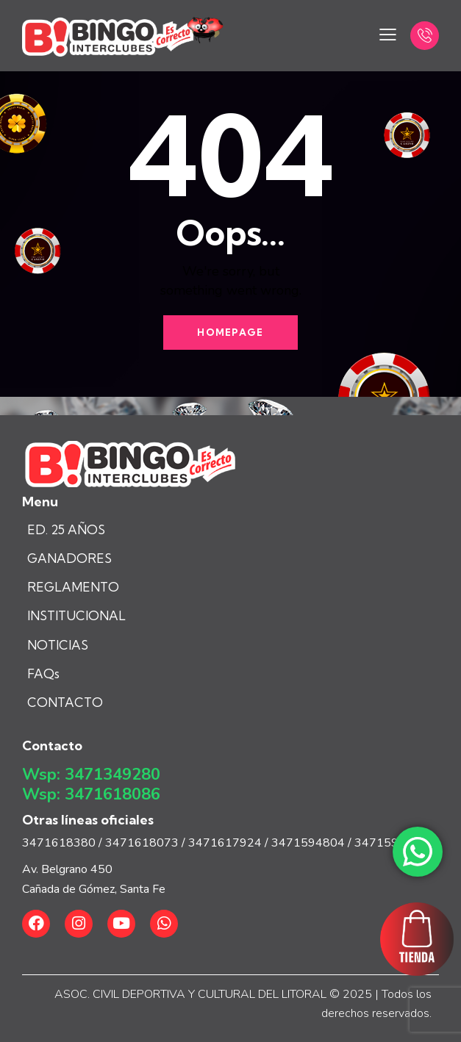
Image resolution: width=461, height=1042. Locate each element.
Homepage (230, 332)
